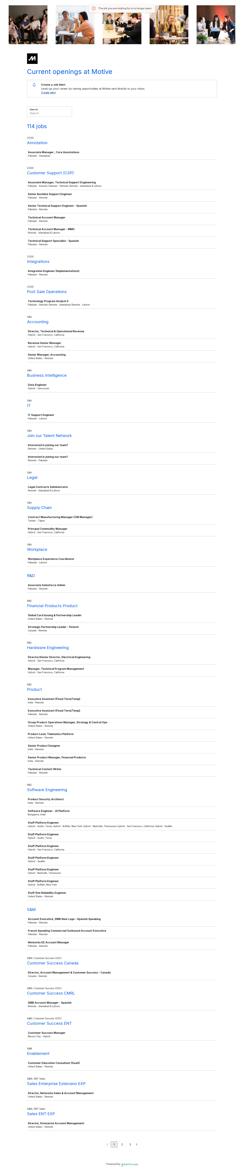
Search (34, 109)
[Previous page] (107, 1144)
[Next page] (136, 1144)
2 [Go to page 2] (122, 1144)
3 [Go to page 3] (130, 1144)
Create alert (48, 92)
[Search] (49, 113)
